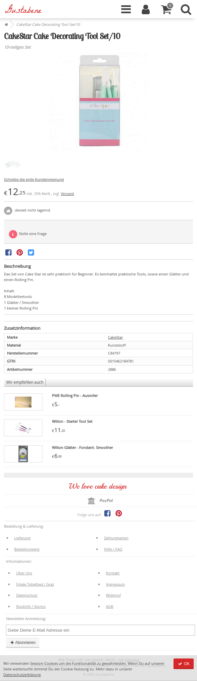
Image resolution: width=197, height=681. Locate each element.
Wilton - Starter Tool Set (72, 421)
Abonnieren (23, 642)
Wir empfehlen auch (24, 382)
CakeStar (115, 337)
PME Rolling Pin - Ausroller (75, 395)
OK (183, 663)
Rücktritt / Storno (31, 606)
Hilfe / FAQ (113, 549)
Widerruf (113, 595)
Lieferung (22, 537)
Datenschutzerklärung (22, 674)
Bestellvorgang (26, 549)
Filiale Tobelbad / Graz (35, 584)
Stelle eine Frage (28, 234)
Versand (67, 194)
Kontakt (113, 572)
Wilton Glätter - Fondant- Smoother (82, 447)
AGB (109, 606)
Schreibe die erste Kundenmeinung (34, 179)
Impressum (115, 584)
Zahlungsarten (116, 537)
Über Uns (24, 572)
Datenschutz (26, 595)
